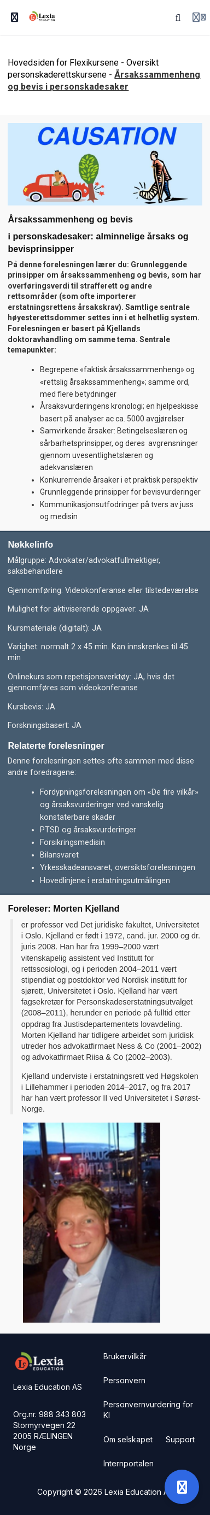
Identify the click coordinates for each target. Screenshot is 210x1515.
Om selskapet (128, 1439)
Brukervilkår (125, 1356)
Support (180, 1439)
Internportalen (128, 1463)
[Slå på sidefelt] (14, 17)
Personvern (124, 1380)
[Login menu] (199, 17)
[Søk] (178, 17)
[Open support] (182, 1487)
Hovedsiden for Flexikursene (63, 62)
